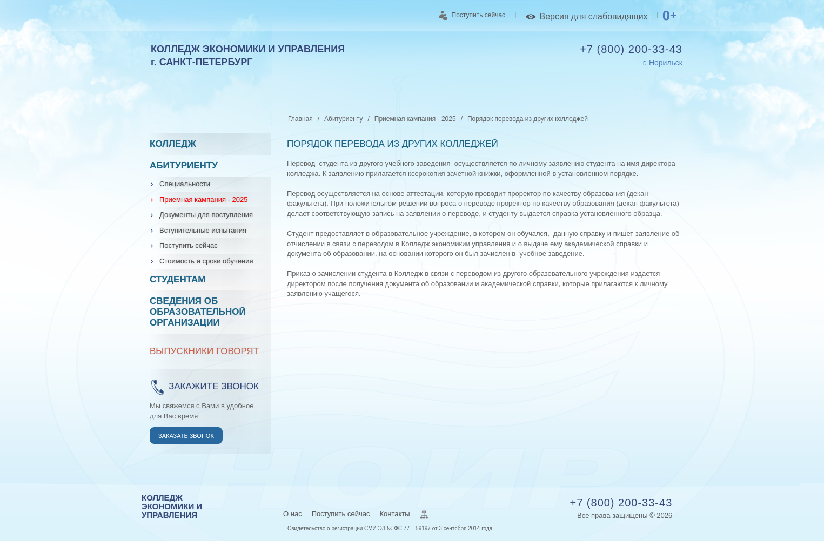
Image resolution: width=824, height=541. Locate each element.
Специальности (184, 184)
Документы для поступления (206, 215)
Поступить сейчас (472, 15)
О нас (292, 514)
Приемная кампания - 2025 (203, 199)
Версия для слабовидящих (586, 16)
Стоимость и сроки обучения (206, 261)
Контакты (394, 514)
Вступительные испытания (202, 230)
